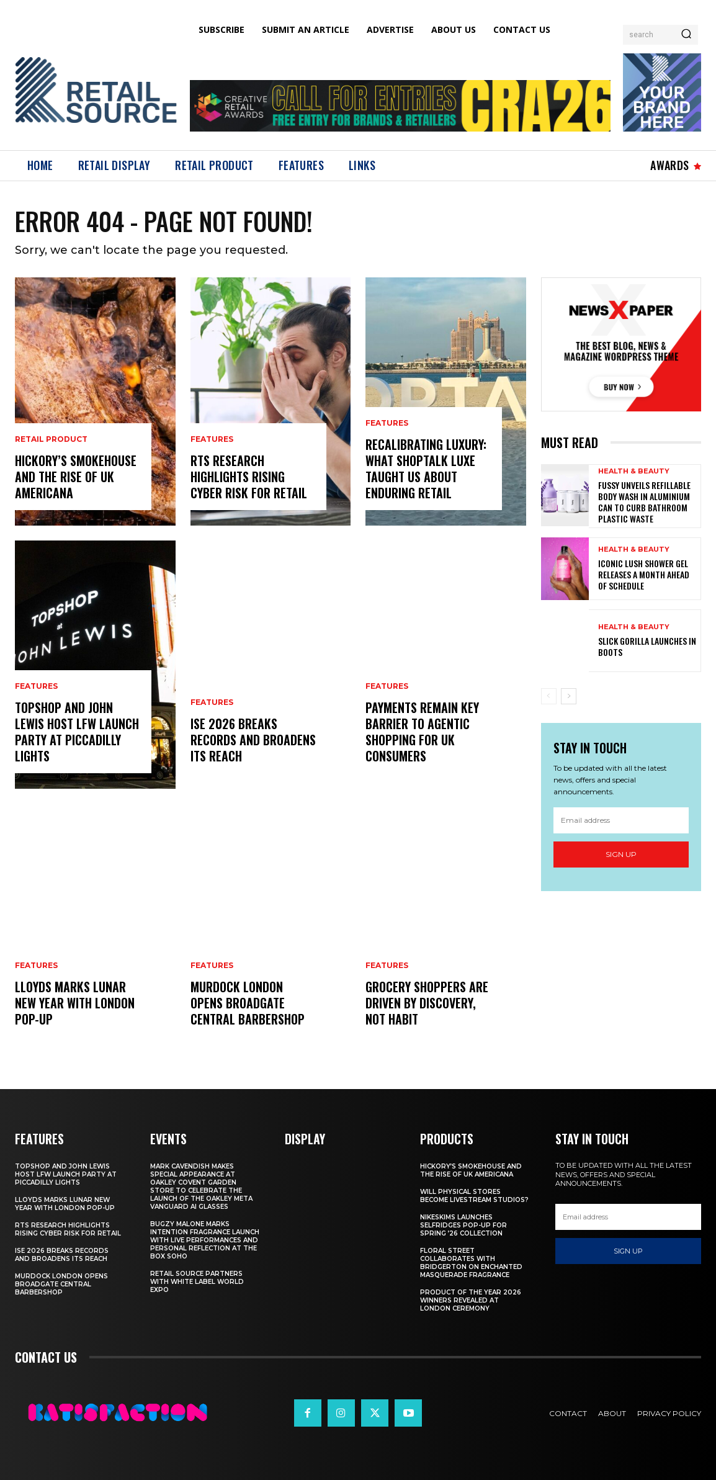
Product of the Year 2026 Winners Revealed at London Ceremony (470, 1300)
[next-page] (568, 696)
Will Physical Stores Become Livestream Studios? (474, 1196)
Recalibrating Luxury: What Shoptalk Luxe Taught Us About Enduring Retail (425, 468)
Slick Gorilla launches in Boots (647, 646)
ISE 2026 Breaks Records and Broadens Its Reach (253, 739)
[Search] (686, 35)
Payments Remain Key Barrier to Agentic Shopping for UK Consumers (422, 731)
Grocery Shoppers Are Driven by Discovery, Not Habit (426, 1002)
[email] (621, 820)
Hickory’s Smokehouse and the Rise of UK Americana (75, 476)
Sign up (621, 854)
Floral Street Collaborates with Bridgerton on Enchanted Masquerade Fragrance (471, 1263)
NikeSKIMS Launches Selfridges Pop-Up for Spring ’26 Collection (463, 1225)
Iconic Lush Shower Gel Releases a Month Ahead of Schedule (643, 574)
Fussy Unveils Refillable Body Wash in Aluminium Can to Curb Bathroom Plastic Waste (644, 502)
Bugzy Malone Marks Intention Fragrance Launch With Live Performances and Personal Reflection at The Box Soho (204, 1240)
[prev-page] (549, 696)
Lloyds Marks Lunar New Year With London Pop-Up (75, 1002)
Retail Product (51, 439)
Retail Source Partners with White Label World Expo (197, 1282)
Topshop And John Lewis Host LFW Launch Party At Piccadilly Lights (77, 731)
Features (36, 686)
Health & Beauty (633, 471)
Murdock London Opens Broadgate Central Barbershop (247, 1002)
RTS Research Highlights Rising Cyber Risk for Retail (248, 476)
